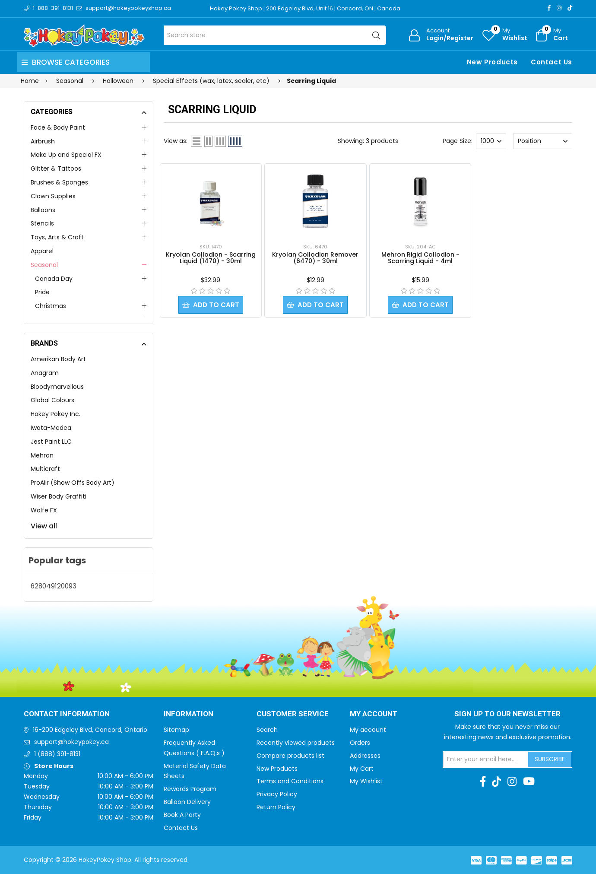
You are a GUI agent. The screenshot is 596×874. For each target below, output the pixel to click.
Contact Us (551, 62)
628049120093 (53, 586)
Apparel (42, 251)
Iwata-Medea (51, 427)
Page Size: (457, 141)
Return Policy (276, 807)
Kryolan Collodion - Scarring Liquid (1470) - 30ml (211, 257)
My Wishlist (366, 781)
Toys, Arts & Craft (57, 237)
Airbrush (43, 141)
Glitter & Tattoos (56, 168)
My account (368, 729)
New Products (492, 62)
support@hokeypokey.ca (71, 741)
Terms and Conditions (290, 781)
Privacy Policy (277, 794)
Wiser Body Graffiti (58, 496)
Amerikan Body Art (58, 359)
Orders (360, 742)
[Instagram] (559, 8)
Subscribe (550, 759)
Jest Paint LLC (51, 441)
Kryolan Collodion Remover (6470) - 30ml (315, 257)
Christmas (50, 306)
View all (44, 526)
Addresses (365, 755)
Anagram (45, 373)
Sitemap (176, 729)
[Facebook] (549, 8)
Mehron (42, 455)
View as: (175, 141)
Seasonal (44, 265)
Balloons (43, 210)
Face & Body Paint (58, 127)
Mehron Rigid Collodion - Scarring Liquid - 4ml (420, 257)
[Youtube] (529, 781)
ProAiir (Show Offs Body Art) (72, 482)
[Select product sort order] (542, 141)
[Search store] (275, 35)
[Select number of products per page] (491, 141)
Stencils (42, 223)
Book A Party (182, 814)
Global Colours (52, 400)
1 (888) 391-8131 (57, 754)
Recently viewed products (296, 742)
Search (267, 729)
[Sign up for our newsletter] (486, 759)
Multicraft (45, 468)
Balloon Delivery (187, 802)
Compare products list (290, 755)
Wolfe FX (44, 510)
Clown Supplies (53, 196)
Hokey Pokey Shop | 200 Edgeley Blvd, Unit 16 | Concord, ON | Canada (305, 8)
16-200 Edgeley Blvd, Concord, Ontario (90, 729)
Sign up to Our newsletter (507, 714)
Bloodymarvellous (57, 386)
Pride (42, 292)
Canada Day (54, 278)
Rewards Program (190, 789)
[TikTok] (569, 8)
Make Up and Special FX (66, 154)
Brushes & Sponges (59, 182)
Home (30, 80)
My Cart (362, 768)
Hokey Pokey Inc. (55, 414)
